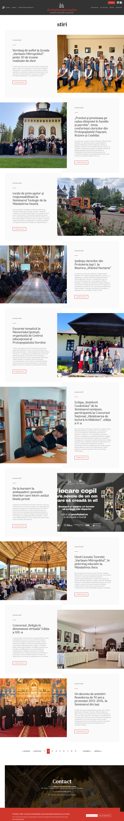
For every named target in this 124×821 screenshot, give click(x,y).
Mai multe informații (18, 819)
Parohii (112, 7)
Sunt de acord (92, 815)
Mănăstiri (119, 7)
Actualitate (104, 7)
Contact (111, 2)
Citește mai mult (19, 82)
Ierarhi (14, 7)
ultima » (98, 751)
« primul (26, 751)
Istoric (8, 7)
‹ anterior (37, 751)
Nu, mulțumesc (104, 815)
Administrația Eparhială (26, 7)
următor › (87, 751)
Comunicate (94, 7)
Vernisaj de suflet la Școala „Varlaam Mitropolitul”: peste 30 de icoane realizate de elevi (31, 56)
